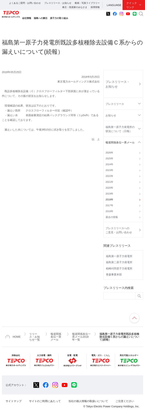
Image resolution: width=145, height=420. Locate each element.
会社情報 (26, 18)
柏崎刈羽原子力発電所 (119, 268)
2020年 (109, 188)
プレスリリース (115, 103)
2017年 (109, 205)
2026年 (109, 152)
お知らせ (111, 115)
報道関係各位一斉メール (120, 142)
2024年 (109, 164)
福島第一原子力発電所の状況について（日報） (120, 129)
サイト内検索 (141, 14)
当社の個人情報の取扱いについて (88, 401)
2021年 (109, 182)
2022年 (109, 176)
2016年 (109, 211)
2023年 (109, 170)
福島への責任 (40, 18)
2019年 (109, 193)
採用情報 (95, 7)
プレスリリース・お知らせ (57, 3)
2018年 (109, 199)
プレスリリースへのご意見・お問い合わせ (119, 230)
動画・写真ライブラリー (87, 3)
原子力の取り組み (59, 18)
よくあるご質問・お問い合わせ (25, 3)
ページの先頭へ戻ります (134, 318)
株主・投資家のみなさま (74, 7)
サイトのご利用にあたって (45, 401)
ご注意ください (125, 401)
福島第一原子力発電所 (119, 256)
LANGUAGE (114, 5)
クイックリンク (131, 5)
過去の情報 (112, 217)
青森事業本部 (114, 274)
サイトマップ (14, 401)
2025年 (109, 158)
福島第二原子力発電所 (119, 262)
